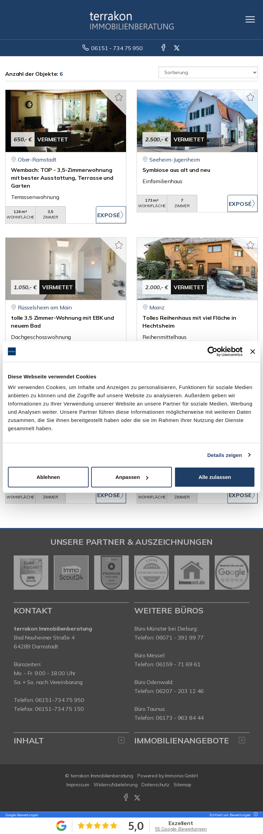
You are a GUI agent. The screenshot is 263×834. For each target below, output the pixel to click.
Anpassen (131, 477)
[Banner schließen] (252, 351)
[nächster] (241, 573)
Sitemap (182, 785)
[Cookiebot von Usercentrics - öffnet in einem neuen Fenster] (212, 351)
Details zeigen (224, 455)
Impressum (77, 785)
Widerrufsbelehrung (115, 785)
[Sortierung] (208, 72)
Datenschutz (155, 785)
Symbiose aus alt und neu (176, 169)
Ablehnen (48, 477)
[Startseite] (132, 19)
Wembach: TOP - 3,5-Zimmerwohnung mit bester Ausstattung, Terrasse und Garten (62, 177)
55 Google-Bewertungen (181, 829)
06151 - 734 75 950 (116, 48)
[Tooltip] (255, 815)
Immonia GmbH (181, 776)
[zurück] (21, 573)
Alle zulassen (215, 477)
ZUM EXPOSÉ (111, 214)
